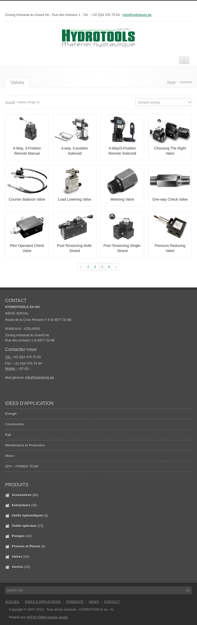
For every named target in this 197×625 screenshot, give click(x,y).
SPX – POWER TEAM (21, 466)
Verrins (17, 567)
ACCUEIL (12, 602)
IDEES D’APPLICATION (43, 602)
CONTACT (112, 602)
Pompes (18, 536)
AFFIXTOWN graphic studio (47, 617)
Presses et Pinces (26, 546)
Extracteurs (21, 505)
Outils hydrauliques (27, 515)
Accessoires (22, 495)
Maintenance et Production (25, 445)
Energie (11, 414)
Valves (17, 556)
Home (171, 82)
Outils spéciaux (24, 526)
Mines (9, 456)
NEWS (94, 602)
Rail (8, 435)
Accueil (10, 102)
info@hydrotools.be (137, 15)
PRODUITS (74, 602)
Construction (14, 424)
